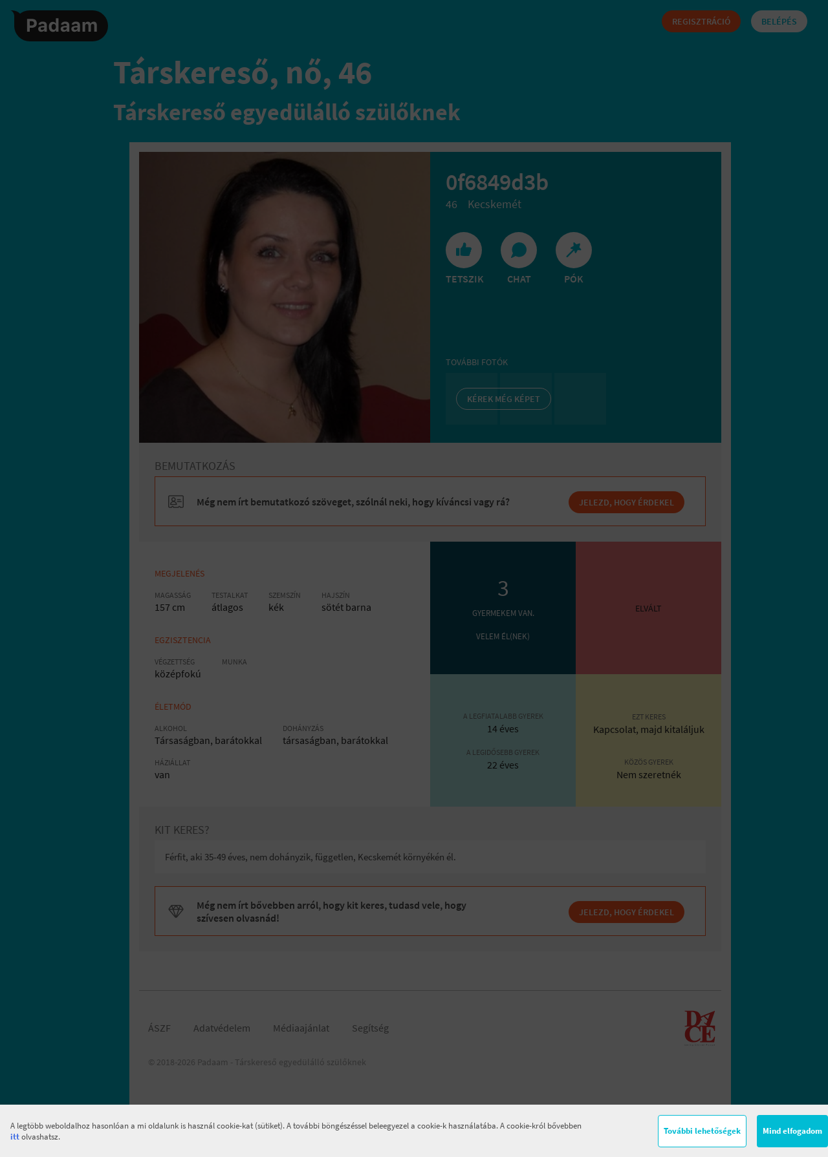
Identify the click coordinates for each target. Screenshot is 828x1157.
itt (14, 1136)
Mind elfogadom (792, 1130)
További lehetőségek (702, 1130)
